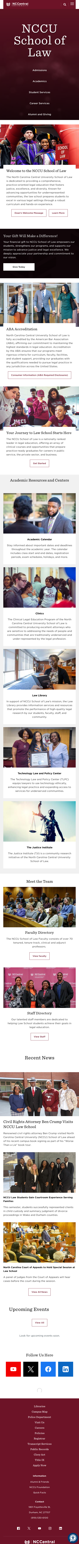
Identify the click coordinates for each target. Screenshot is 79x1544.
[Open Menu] (72, 4)
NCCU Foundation (39, 1487)
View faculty (39, 956)
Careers (39, 1427)
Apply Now (39, 1465)
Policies (39, 1433)
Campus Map (39, 1411)
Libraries (39, 1406)
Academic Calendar (39, 539)
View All (39, 1322)
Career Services (39, 103)
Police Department (39, 1417)
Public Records (39, 1449)
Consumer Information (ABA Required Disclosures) (39, 375)
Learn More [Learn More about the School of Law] (60, 213)
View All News (39, 1292)
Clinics (39, 613)
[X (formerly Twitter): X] (30, 1369)
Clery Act (39, 1454)
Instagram (49, 1527)
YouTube (38, 1527)
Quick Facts (39, 1492)
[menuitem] (18, 1528)
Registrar (39, 1438)
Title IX (39, 1460)
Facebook (17, 1527)
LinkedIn (60, 1527)
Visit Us (39, 1422)
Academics (40, 81)
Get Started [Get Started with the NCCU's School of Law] (39, 463)
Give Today (19, 267)
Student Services (39, 92)
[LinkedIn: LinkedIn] (65, 1369)
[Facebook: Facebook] (48, 1369)
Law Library (39, 695)
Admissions (39, 70)
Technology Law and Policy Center (39, 773)
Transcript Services (39, 1444)
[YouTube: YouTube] (13, 1369)
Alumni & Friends (39, 1482)
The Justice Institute (39, 847)
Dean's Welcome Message (29, 213)
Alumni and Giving (39, 114)
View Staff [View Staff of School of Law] (39, 1036)
